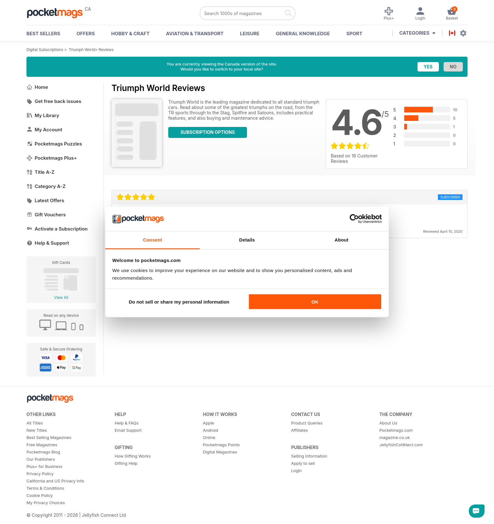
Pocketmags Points (221, 444)
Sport (354, 34)
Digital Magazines (220, 451)
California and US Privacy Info (55, 480)
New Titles (36, 430)
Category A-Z (46, 186)
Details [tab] (247, 239)
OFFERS (86, 34)
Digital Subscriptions (44, 49)
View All (61, 297)
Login (296, 470)
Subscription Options (208, 132)
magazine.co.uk (394, 437)
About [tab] (341, 239)
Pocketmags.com (396, 430)
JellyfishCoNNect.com (401, 444)
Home (37, 87)
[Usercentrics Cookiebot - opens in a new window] (354, 219)
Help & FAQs (127, 422)
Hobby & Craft (130, 34)
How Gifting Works (133, 455)
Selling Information (309, 455)
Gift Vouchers (46, 215)
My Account (44, 130)
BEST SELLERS (43, 34)
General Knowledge (303, 34)
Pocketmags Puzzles (54, 144)
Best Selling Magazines (48, 437)
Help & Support (47, 243)
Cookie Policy (39, 495)
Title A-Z (40, 172)
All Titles (34, 422)
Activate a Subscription (57, 229)
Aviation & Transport (195, 34)
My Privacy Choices (45, 502)
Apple (208, 422)
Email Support (128, 430)
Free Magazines (41, 444)
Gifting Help (126, 463)
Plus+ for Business (44, 466)
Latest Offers (45, 200)
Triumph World (82, 49)
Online (209, 437)
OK (315, 302)
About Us (388, 422)
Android (210, 430)
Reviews (106, 49)
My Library (42, 115)
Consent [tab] (152, 239)
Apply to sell (303, 463)
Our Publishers (40, 459)
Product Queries (307, 422)
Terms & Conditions (45, 488)
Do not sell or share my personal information (179, 302)
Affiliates (299, 430)
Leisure (250, 34)
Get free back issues (53, 101)
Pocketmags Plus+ (51, 158)
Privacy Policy (40, 473)
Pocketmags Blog (43, 451)
